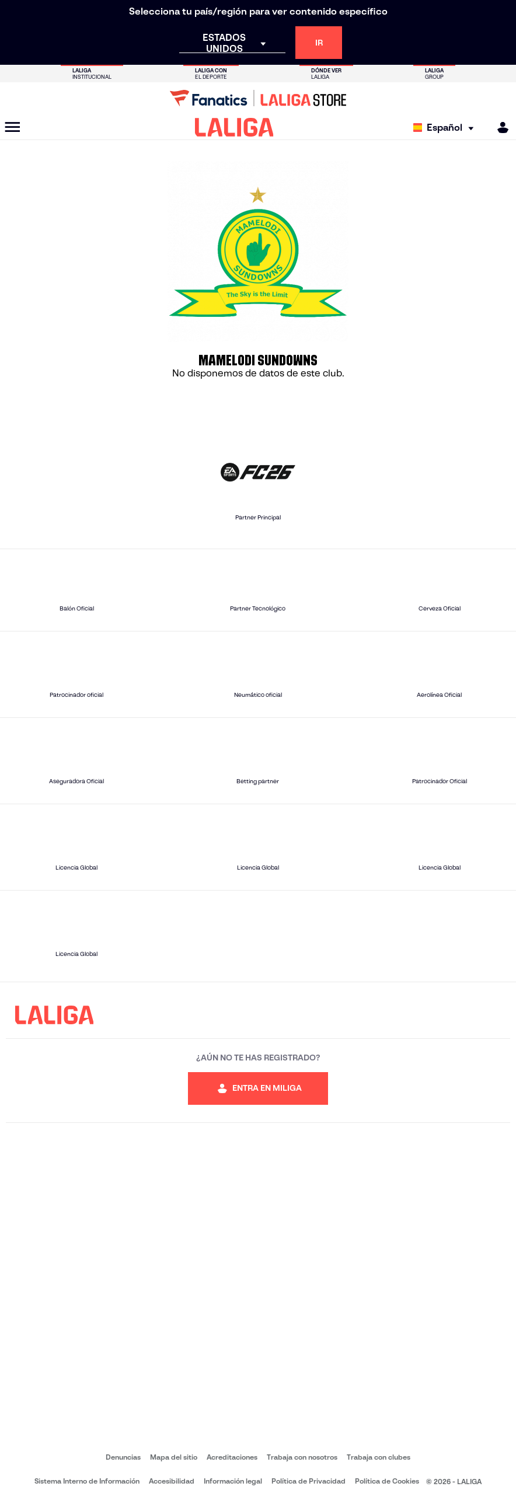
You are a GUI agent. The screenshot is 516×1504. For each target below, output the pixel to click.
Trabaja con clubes (378, 1457)
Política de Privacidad (308, 1481)
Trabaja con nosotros (302, 1457)
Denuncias (123, 1457)
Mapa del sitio (173, 1457)
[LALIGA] (234, 127)
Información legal (233, 1481)
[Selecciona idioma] (446, 127)
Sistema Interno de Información (87, 1481)
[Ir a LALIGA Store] (258, 98)
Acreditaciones (232, 1457)
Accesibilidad (171, 1481)
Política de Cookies (387, 1481)
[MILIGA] (499, 127)
